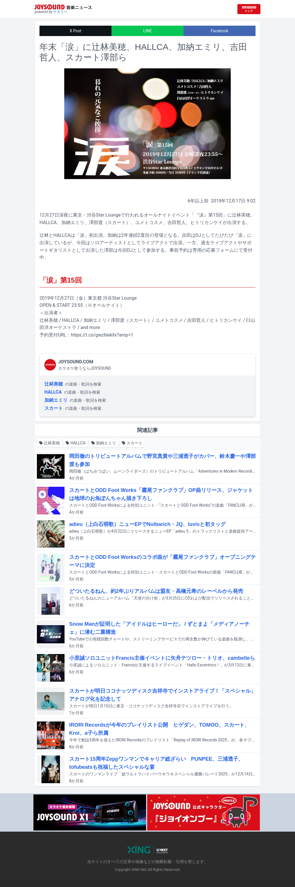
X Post (76, 31)
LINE (147, 31)
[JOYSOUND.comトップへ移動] (248, 9)
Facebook (219, 31)
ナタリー (60, 12)
